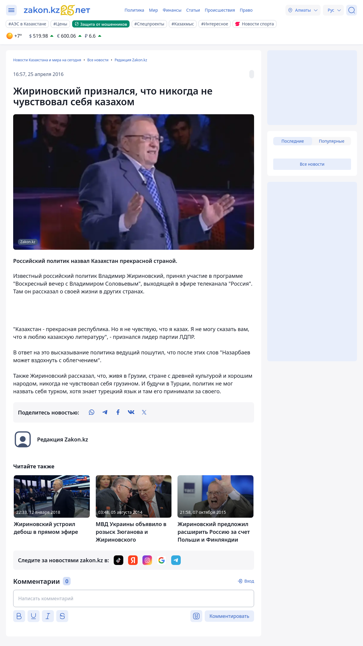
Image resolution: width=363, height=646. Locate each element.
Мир (153, 10)
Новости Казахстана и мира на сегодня (47, 60)
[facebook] (118, 412)
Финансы (172, 10)
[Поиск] (351, 10)
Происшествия (220, 10)
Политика (134, 10)
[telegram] (104, 412)
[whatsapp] (91, 412)
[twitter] (144, 412)
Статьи (193, 10)
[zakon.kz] (58, 10)
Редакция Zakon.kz (131, 60)
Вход (249, 581)
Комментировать (229, 616)
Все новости (98, 60)
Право (246, 10)
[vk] (131, 412)
